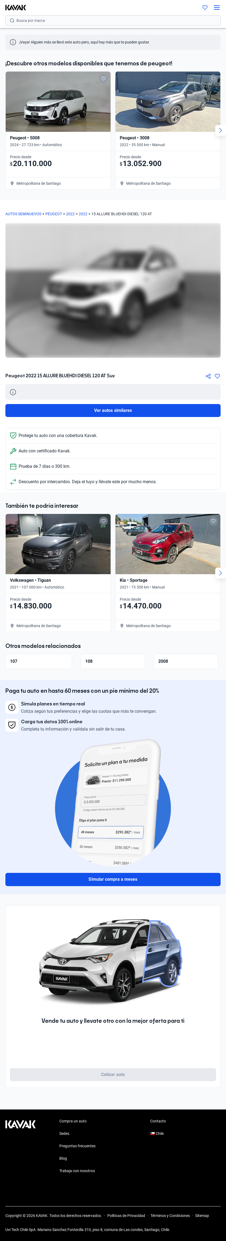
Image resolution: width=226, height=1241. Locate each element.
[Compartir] (208, 376)
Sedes (64, 1133)
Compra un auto (73, 1121)
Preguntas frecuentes (77, 1146)
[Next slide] (220, 130)
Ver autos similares (113, 410)
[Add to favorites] (103, 78)
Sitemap (202, 1215)
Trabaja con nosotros (77, 1171)
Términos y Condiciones (170, 1215)
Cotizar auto (113, 1074)
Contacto (158, 1121)
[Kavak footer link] (20, 1146)
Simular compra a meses (112, 879)
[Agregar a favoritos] (217, 376)
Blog (63, 1158)
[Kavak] (13, 7)
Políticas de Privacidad (126, 1215)
